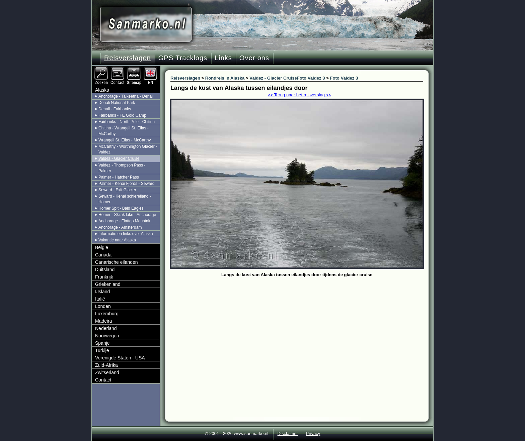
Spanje (102, 343)
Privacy (313, 433)
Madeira (103, 321)
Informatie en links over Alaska (125, 233)
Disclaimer (288, 433)
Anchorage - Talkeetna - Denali (126, 96)
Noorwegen (107, 335)
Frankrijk (104, 277)
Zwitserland (107, 372)
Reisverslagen (127, 58)
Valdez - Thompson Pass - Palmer (121, 168)
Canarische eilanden (116, 262)
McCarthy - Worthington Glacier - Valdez (127, 149)
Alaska (102, 90)
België (101, 247)
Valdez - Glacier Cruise (118, 158)
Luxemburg (107, 313)
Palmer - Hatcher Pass (118, 177)
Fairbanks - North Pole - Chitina (126, 121)
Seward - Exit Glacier (117, 190)
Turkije (102, 350)
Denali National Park (116, 102)
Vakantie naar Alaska (117, 240)
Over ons (254, 58)
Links (223, 58)
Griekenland (108, 284)
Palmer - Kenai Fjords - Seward (126, 183)
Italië (100, 299)
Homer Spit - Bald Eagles (121, 208)
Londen (103, 306)
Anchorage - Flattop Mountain (124, 221)
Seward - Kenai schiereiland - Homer (124, 199)
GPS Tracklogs (182, 58)
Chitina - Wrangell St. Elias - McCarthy (123, 131)
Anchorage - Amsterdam (120, 227)
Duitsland (105, 269)
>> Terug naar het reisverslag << (299, 94)
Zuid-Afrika (106, 365)
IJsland (102, 291)
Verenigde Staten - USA (120, 357)
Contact (103, 379)
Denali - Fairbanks (114, 109)
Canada (103, 254)
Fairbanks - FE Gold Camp (122, 115)
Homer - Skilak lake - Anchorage (127, 214)
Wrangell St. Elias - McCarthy (124, 140)
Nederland (106, 328)
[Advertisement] (301, 329)
